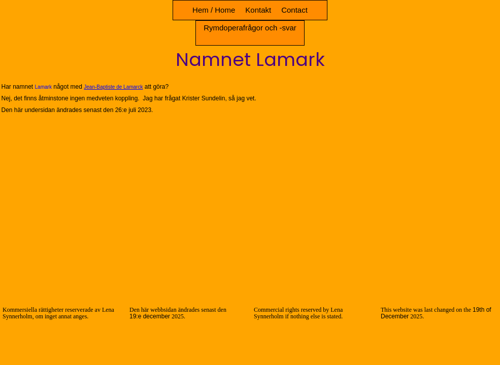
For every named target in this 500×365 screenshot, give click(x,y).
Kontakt (258, 10)
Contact (294, 10)
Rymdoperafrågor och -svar (250, 27)
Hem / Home (213, 10)
